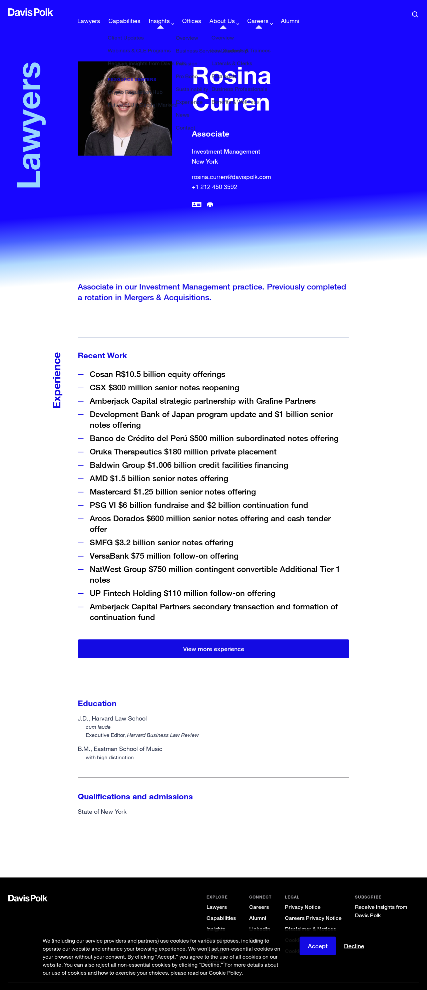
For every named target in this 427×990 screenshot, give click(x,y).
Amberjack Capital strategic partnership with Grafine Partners (203, 390)
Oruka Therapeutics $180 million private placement (183, 440)
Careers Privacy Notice (313, 907)
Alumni (257, 907)
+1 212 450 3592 (214, 176)
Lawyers (216, 896)
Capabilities (221, 907)
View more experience (213, 638)
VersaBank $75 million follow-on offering (164, 545)
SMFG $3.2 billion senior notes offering (161, 531)
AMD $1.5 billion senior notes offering (159, 467)
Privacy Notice (303, 896)
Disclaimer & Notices (310, 918)
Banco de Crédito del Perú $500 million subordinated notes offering (214, 427)
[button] (12, 12)
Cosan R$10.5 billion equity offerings (157, 363)
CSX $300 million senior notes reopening (164, 376)
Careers (259, 896)
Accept (318, 946)
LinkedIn (259, 918)
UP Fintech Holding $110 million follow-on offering (183, 582)
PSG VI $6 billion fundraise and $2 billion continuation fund (199, 494)
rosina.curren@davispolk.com (231, 166)
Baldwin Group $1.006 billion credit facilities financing (189, 454)
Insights (215, 918)
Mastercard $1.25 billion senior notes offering (173, 480)
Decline (354, 946)
